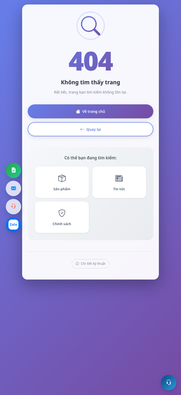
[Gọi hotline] (13, 206)
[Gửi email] (13, 188)
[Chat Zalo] (13, 224)
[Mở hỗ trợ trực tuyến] (168, 382)
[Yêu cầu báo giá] (13, 170)
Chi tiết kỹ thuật (90, 263)
